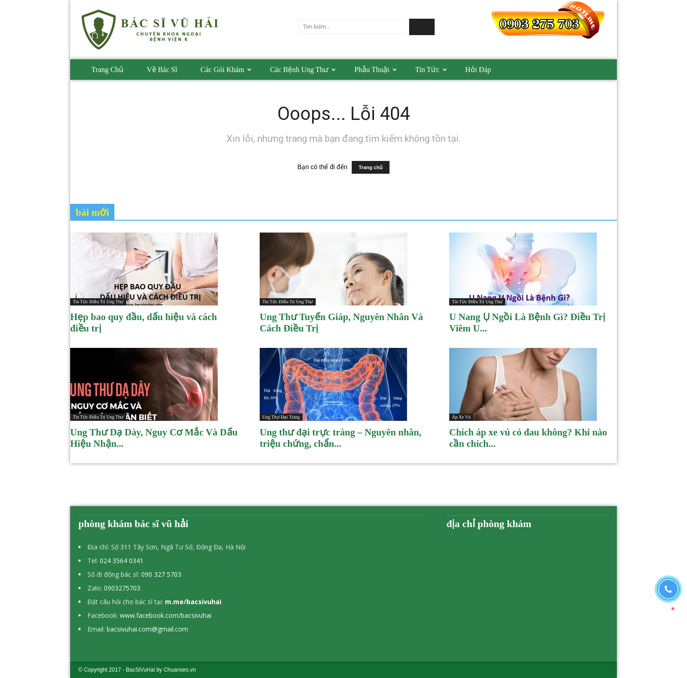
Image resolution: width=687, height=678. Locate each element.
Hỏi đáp (478, 69)
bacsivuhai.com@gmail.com (147, 629)
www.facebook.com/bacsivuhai (165, 615)
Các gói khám (225, 69)
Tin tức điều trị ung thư (98, 301)
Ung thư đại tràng (281, 416)
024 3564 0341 (122, 560)
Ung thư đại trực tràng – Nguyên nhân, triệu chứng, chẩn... (340, 438)
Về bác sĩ (162, 69)
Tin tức (430, 69)
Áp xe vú (461, 416)
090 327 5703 (161, 574)
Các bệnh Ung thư (303, 69)
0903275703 (122, 588)
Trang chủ (107, 69)
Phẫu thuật (375, 69)
